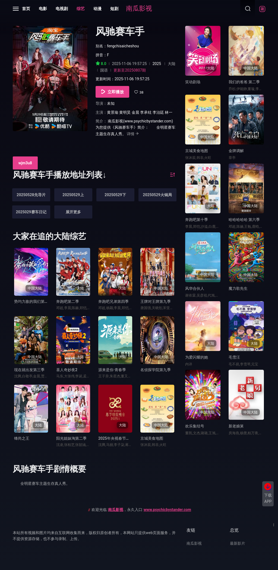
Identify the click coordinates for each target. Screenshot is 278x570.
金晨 (135, 112)
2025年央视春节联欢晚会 (119, 438)
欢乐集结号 (194, 426)
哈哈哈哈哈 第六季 (244, 219)
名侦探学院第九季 (155, 370)
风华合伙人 (194, 288)
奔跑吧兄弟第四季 (113, 301)
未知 (111, 103)
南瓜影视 (139, 8)
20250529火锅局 (157, 195)
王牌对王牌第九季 (155, 301)
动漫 (97, 8)
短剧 (114, 8)
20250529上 (73, 195)
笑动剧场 (192, 82)
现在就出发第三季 (29, 370)
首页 (26, 8)
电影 (43, 8)
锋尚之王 (21, 438)
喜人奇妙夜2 (66, 370)
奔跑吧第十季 (196, 219)
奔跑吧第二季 (67, 301)
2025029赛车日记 (31, 212)
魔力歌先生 (238, 288)
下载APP (268, 498)
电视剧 (62, 8)
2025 (157, 63)
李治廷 (158, 112)
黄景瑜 (112, 112)
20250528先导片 (31, 195)
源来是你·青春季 (112, 370)
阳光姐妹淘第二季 (71, 438)
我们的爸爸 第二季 (244, 82)
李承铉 (145, 112)
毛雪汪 (234, 357)
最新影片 (237, 543)
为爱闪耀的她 (196, 357)
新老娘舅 (236, 426)
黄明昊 (125, 112)
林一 (168, 112)
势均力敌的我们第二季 (33, 301)
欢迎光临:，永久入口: (141, 509)
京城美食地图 (151, 438)
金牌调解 (236, 151)
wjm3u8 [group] (25, 163)
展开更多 (73, 212)
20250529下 (115, 195)
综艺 (81, 8)
